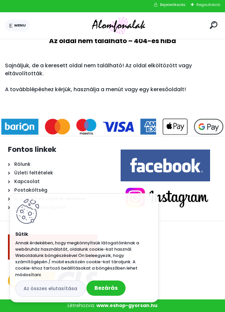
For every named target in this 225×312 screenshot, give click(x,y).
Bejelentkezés (173, 4)
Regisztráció (208, 4)
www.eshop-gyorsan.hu (126, 305)
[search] (213, 25)
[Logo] (118, 25)
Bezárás (106, 288)
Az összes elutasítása (50, 288)
